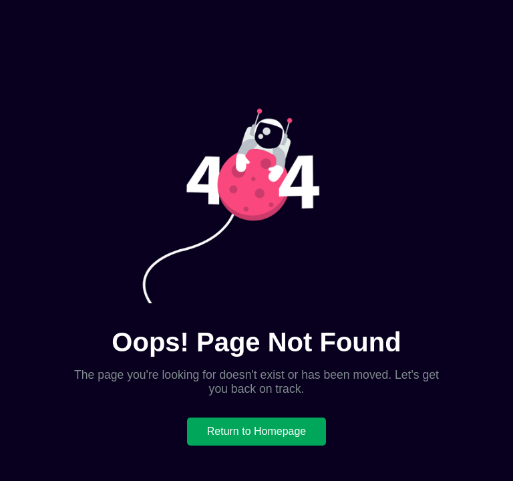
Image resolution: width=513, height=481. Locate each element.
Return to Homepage (257, 431)
